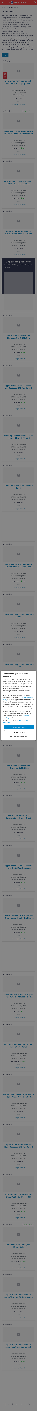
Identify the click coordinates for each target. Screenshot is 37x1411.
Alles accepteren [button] (19, 727)
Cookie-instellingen (23, 720)
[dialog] (18, 705)
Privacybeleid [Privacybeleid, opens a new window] (7, 722)
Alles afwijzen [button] (19, 732)
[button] (18, 737)
